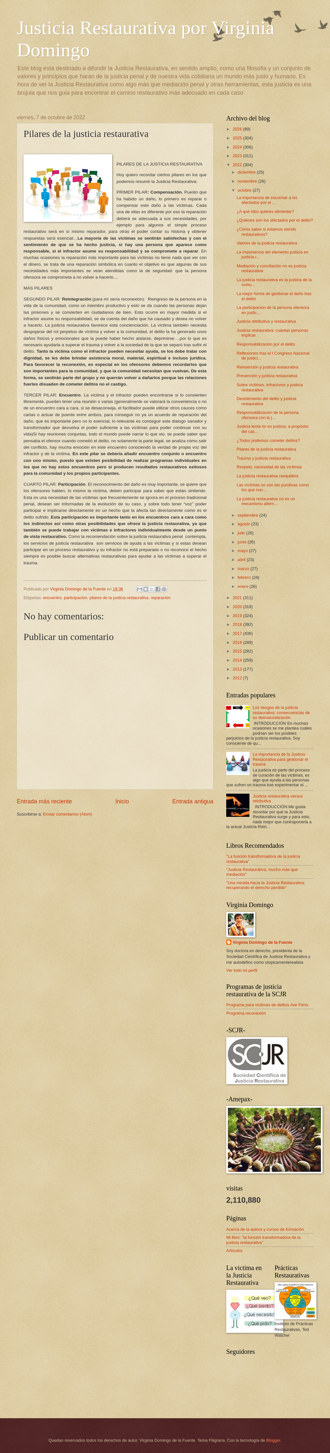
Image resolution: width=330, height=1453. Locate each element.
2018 (238, 624)
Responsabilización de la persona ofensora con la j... (268, 415)
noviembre (248, 181)
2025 (238, 138)
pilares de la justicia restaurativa (119, 597)
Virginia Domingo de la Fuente (262, 942)
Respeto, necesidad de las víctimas (269, 466)
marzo (244, 568)
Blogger (273, 1440)
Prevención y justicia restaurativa (267, 375)
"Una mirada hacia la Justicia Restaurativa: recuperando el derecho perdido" (265, 885)
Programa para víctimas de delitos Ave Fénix (267, 1004)
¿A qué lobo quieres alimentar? (265, 211)
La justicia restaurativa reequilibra (267, 475)
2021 (238, 597)
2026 (238, 129)
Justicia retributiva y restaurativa (266, 321)
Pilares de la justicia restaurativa (266, 449)
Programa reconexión (246, 1013)
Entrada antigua (192, 801)
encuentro (52, 597)
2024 (238, 147)
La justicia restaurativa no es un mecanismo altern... (266, 501)
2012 (238, 677)
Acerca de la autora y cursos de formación (265, 1229)
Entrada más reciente (44, 801)
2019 (238, 615)
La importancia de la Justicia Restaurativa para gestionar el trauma (280, 759)
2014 (238, 660)
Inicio (122, 801)
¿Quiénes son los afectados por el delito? (275, 220)
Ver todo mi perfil (241, 970)
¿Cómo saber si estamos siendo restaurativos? (266, 231)
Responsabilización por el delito (266, 344)
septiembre (248, 515)
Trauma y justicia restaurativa (264, 458)
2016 (238, 642)
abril (242, 559)
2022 (238, 164)
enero (243, 586)
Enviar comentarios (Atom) (67, 814)
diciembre (247, 172)
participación (75, 597)
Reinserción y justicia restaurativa (267, 367)
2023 (238, 155)
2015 (238, 651)
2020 (238, 606)
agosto (244, 523)
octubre (245, 190)
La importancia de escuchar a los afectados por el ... (267, 200)
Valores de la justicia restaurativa (267, 243)
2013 (238, 669)
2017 (238, 633)
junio (243, 542)
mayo (243, 550)
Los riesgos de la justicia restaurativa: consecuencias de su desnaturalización (281, 712)
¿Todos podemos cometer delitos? (268, 440)
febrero (245, 577)
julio (242, 533)
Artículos (234, 1250)
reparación (160, 597)
